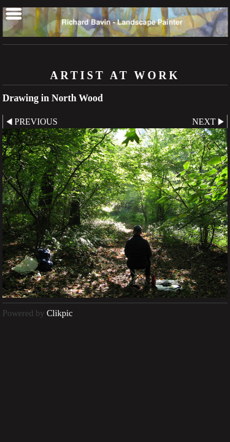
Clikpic (59, 313)
